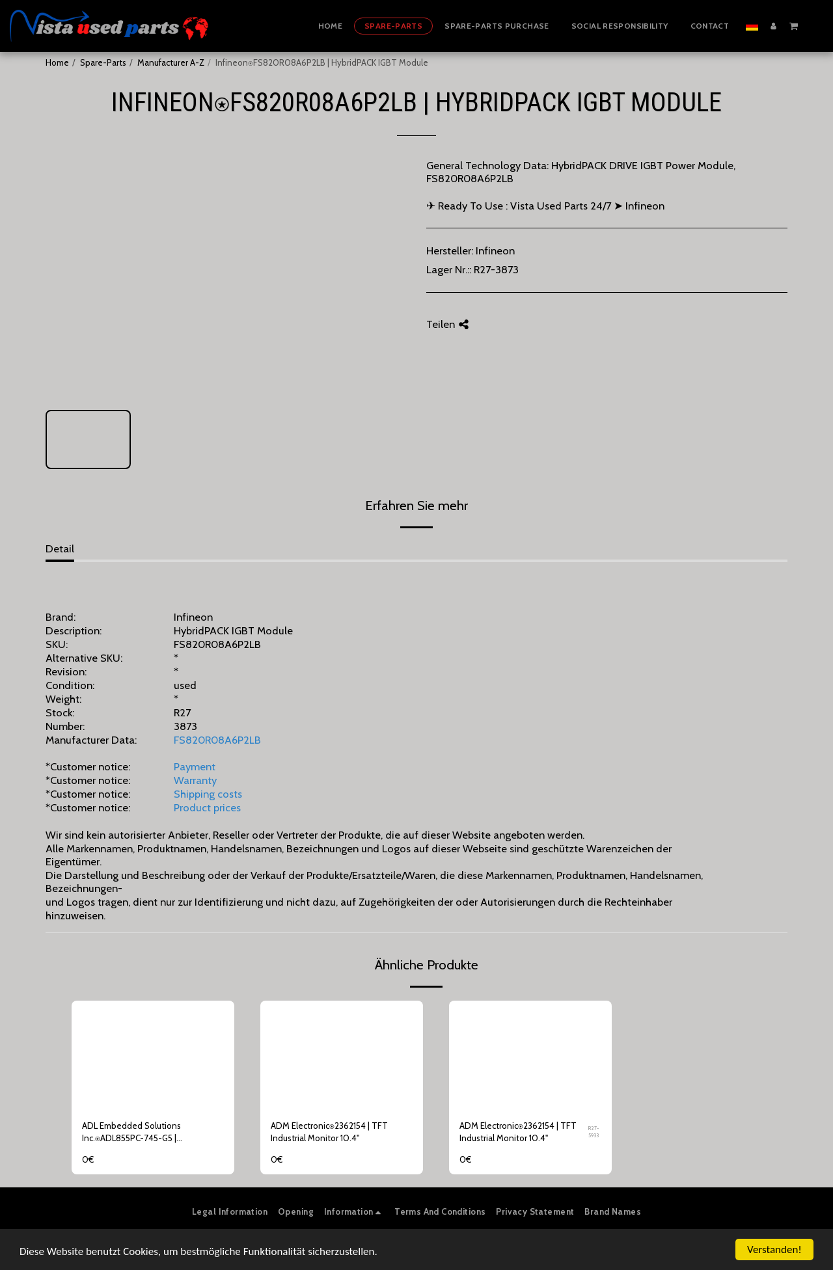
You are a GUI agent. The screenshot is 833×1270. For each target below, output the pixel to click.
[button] (793, 25)
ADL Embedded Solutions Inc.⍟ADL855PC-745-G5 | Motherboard (131, 1133)
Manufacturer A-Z (170, 62)
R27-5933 (593, 1132)
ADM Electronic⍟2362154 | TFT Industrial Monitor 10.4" (329, 1132)
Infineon (495, 250)
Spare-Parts (103, 62)
